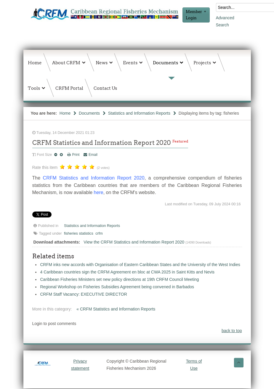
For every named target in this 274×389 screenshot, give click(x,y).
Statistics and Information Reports (139, 113)
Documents (89, 113)
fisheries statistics (78, 233)
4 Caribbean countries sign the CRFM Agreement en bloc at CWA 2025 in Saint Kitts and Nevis (127, 272)
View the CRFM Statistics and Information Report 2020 (134, 242)
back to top (232, 330)
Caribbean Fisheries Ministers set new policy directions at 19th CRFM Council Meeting (119, 279)
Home (65, 113)
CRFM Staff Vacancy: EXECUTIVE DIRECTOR (83, 294)
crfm (98, 233)
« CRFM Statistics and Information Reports (115, 309)
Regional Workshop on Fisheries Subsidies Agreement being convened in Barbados (117, 286)
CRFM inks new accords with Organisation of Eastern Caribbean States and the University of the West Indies (140, 264)
